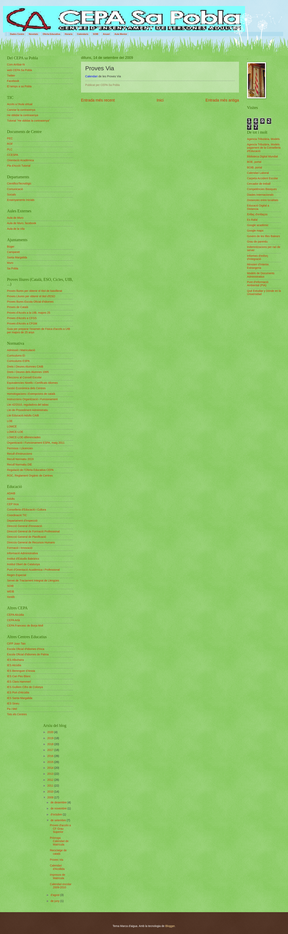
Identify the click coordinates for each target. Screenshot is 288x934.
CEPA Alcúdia (15, 614)
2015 (50, 762)
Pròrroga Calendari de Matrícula (59, 841)
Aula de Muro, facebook (21, 223)
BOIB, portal (254, 167)
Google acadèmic (257, 225)
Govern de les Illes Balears (263, 236)
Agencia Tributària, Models (263, 139)
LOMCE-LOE (15, 431)
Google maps (255, 230)
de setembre (59, 820)
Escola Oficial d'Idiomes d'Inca (25, 649)
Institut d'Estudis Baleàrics (23, 558)
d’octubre (57, 814)
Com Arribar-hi (16, 64)
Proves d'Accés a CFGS (22, 318)
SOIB (95, 34)
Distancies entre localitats (262, 200)
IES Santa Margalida (19, 698)
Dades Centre (17, 34)
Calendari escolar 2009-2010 (60, 886)
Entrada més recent (98, 100)
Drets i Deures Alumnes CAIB (25, 366)
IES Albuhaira (15, 659)
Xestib (11, 596)
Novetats (33, 34)
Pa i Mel (12, 708)
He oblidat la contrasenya (22, 115)
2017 (50, 750)
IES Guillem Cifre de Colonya (25, 687)
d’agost (55, 895)
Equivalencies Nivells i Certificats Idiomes (32, 382)
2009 (50, 797)
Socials (11, 194)
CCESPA (12, 154)
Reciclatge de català (58, 852)
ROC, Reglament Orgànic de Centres (30, 475)
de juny (55, 901)
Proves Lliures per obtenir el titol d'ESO (31, 296)
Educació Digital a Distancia (258, 207)
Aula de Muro (15, 217)
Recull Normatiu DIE (19, 464)
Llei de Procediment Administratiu (27, 410)
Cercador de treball (258, 183)
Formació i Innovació (19, 547)
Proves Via (56, 859)
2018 (50, 744)
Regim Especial (16, 575)
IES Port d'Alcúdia (18, 692)
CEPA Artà (13, 620)
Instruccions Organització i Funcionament (32, 399)
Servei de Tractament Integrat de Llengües (33, 580)
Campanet (13, 252)
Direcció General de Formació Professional (33, 531)
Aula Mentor (120, 34)
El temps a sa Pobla (19, 86)
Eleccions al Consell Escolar (24, 377)
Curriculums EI (16, 355)
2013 (50, 773)
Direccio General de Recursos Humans (31, 542)
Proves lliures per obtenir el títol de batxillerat (34, 290)
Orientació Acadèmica (20, 160)
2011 (50, 785)
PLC (9, 149)
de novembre (59, 808)
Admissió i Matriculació (21, 350)
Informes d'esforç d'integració (257, 257)
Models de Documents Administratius (260, 275)
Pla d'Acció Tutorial (18, 165)
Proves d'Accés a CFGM (22, 323)
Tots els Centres (17, 714)
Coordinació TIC (17, 515)
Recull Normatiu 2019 (20, 459)
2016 (50, 756)
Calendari (91, 76)
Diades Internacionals (260, 194)
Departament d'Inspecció (22, 520)
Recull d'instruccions (19, 453)
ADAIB (11, 493)
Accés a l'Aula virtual (19, 104)
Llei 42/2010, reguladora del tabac (28, 404)
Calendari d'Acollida (57, 867)
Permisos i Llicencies (20, 448)
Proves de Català (17, 307)
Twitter (11, 75)
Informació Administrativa (22, 553)
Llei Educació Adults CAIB (23, 415)
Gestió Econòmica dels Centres (26, 388)
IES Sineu (13, 703)
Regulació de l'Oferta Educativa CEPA (30, 470)
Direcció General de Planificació (26, 536)
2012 (50, 779)
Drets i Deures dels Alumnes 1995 (28, 372)
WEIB (10, 591)
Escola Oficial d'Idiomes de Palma (28, 654)
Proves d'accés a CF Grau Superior (60, 828)
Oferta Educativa (51, 34)
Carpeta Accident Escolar (262, 178)
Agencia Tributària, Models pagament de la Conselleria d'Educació (264, 148)
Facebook (13, 81)
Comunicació (15, 189)
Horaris (69, 34)
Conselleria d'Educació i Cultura (26, 509)
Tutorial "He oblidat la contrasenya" (28, 120)
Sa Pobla (12, 268)
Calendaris (82, 34)
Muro (10, 262)
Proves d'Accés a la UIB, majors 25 (28, 312)
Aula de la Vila (16, 228)
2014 (50, 767)
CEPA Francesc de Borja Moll (25, 625)
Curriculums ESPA (18, 361)
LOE (10, 421)
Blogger (170, 926)
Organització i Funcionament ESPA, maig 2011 (35, 442)
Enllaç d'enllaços (257, 214)
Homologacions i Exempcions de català (31, 393)
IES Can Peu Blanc (19, 676)
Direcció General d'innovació (24, 526)
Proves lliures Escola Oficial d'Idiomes (30, 301)
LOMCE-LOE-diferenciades (24, 437)
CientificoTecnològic (19, 183)
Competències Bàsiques (262, 189)
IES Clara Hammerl (19, 681)
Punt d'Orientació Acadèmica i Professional (33, 569)
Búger (10, 246)
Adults (11, 498)
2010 (50, 791)
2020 (50, 732)
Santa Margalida (17, 257)
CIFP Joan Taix (16, 643)
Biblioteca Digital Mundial (262, 156)
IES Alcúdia (14, 665)
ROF (10, 143)
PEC (10, 138)
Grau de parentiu (257, 241)
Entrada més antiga (222, 100)
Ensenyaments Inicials (20, 200)
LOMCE (12, 426)
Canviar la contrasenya (21, 109)
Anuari (106, 34)
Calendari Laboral (258, 172)
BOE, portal (254, 161)
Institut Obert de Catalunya (23, 564)
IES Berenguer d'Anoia (21, 670)
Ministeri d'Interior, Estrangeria (258, 266)
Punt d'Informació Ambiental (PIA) (257, 284)
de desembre (59, 802)
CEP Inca (13, 504)
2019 (50, 738)
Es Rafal (252, 219)
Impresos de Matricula (57, 876)
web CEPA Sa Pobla (19, 70)
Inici (160, 100)
